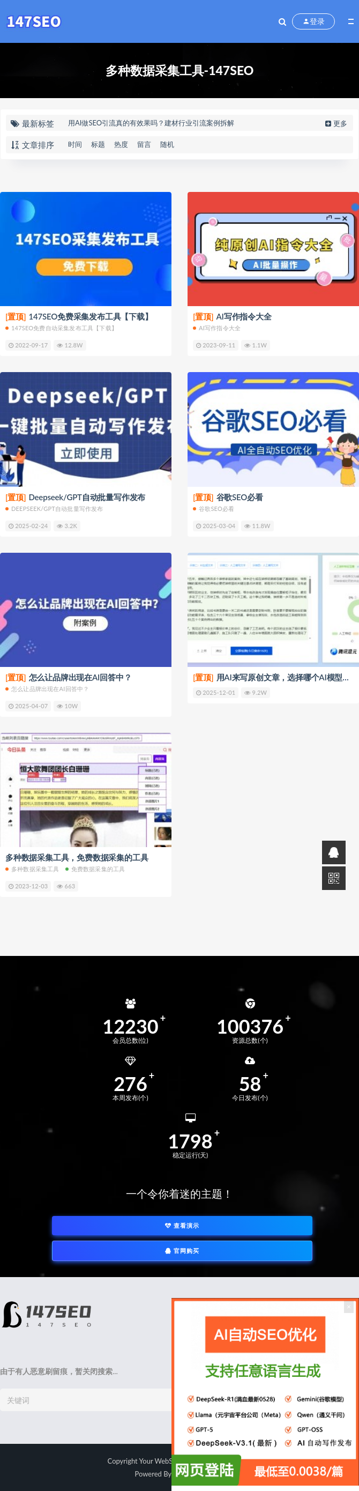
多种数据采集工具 (32, 868)
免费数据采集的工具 (95, 868)
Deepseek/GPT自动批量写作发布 (75, 497)
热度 (121, 144)
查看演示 (182, 1225)
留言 (144, 144)
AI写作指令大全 (232, 316)
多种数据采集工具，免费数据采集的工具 (76, 857)
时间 (75, 144)
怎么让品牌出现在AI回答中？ (68, 677)
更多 (335, 123)
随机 (167, 144)
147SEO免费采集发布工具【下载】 (79, 316)
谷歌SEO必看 (228, 497)
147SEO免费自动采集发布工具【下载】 (61, 327)
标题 (98, 144)
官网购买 (182, 1250)
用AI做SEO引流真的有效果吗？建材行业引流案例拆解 (151, 122)
